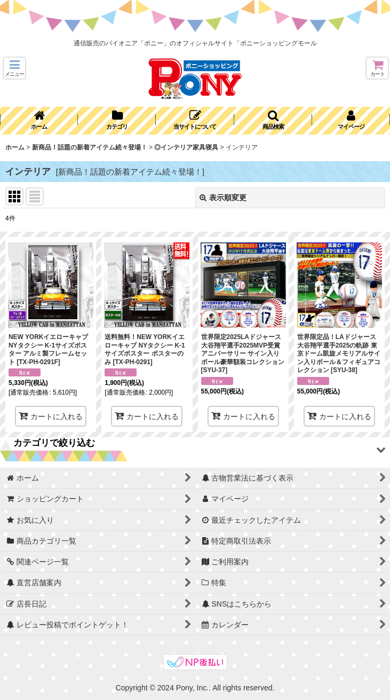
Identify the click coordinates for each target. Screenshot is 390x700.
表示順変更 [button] (223, 197)
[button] (14, 68)
